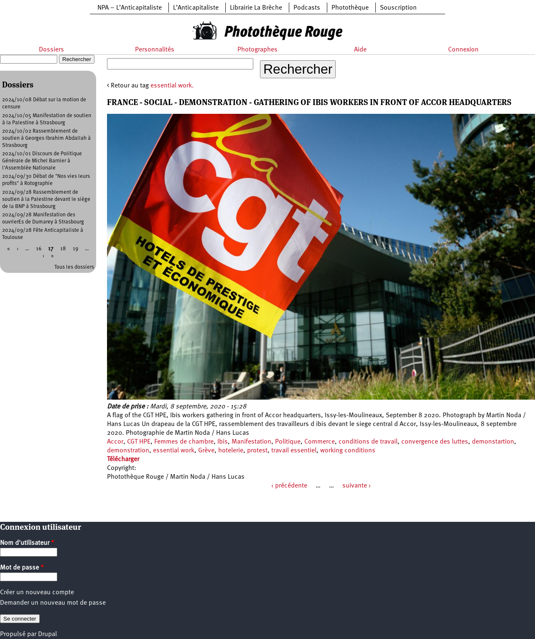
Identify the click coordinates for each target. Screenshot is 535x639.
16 (38, 248)
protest (257, 450)
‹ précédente (289, 485)
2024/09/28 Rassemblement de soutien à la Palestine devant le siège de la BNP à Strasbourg (46, 199)
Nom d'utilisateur (27, 543)
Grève (206, 450)
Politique (288, 442)
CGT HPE (138, 442)
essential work (173, 450)
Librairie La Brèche (256, 8)
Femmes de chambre (184, 442)
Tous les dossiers (74, 267)
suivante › (356, 485)
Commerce (319, 442)
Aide (360, 49)
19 (75, 248)
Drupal (47, 634)
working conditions (347, 450)
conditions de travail (368, 442)
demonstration (128, 450)
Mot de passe (22, 568)
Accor (115, 442)
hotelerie (230, 450)
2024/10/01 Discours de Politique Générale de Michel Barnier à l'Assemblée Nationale (42, 161)
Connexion (463, 49)
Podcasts (306, 8)
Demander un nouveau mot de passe (53, 603)
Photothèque (350, 8)
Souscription (398, 8)
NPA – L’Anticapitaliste (129, 8)
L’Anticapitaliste (196, 8)
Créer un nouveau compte (37, 592)
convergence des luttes (434, 442)
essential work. (172, 85)
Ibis (222, 442)
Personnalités (154, 49)
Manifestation (251, 442)
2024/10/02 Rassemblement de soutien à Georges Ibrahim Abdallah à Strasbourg (46, 138)
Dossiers (51, 49)
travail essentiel (293, 450)
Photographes (257, 49)
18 (63, 248)
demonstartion (493, 442)
